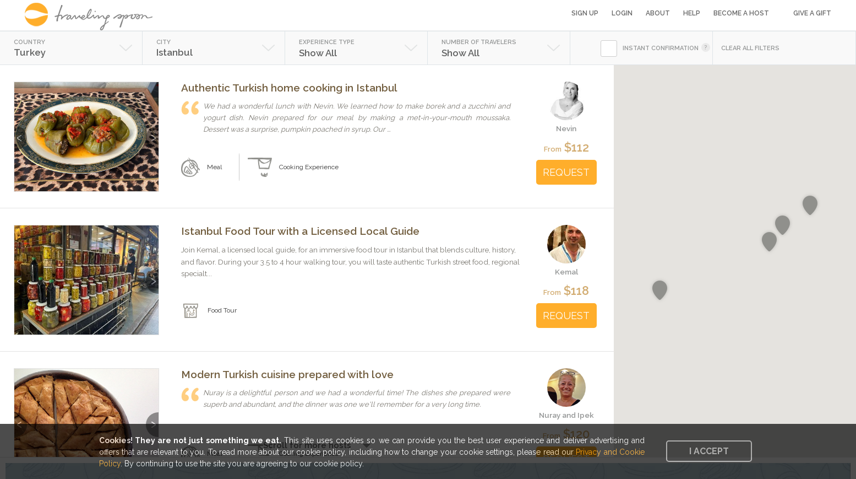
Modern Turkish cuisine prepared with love (287, 374)
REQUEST (566, 172)
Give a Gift (812, 13)
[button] (782, 225)
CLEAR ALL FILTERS (750, 48)
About (658, 13)
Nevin (566, 128)
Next (152, 132)
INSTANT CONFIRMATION (661, 48)
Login (622, 13)
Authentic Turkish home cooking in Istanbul (289, 88)
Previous (20, 132)
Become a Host (741, 13)
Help (691, 13)
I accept (709, 451)
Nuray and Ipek (566, 415)
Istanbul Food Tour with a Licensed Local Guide (300, 231)
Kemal (566, 271)
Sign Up (584, 13)
